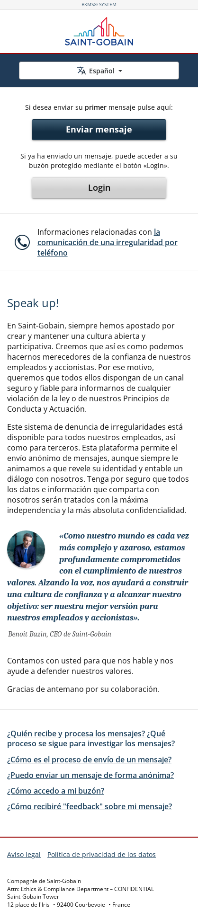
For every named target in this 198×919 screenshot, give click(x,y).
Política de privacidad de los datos (101, 854)
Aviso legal (24, 854)
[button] (98, 242)
